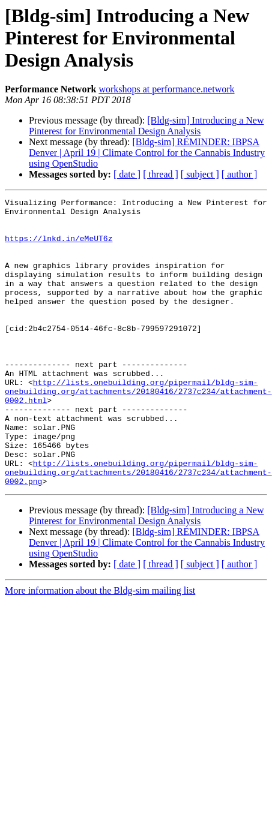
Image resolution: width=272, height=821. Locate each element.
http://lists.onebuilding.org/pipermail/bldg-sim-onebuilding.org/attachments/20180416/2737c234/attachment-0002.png (138, 528)
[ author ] (240, 174)
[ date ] (127, 174)
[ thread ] (160, 174)
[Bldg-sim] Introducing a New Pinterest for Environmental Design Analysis (146, 125)
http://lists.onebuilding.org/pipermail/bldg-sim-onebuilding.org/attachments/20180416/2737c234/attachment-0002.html (138, 430)
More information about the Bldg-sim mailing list (100, 648)
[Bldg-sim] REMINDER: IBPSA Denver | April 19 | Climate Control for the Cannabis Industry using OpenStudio (147, 153)
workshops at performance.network (166, 89)
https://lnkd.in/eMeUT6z (58, 247)
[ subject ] (200, 174)
